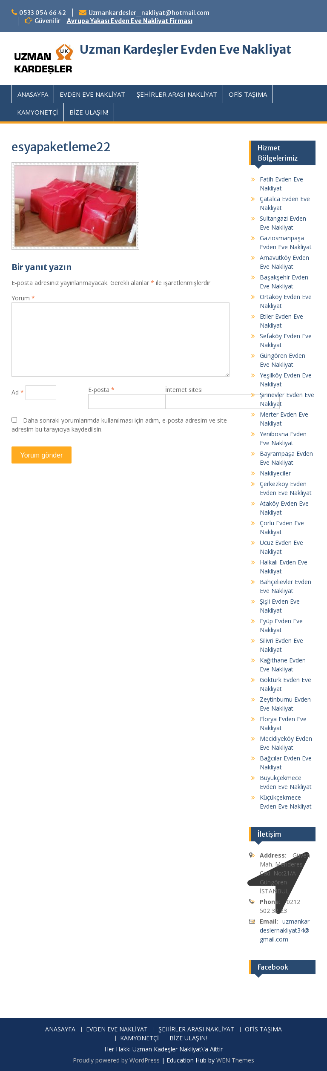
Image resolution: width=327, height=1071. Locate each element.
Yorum (23, 298)
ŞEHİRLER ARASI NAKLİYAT (177, 94)
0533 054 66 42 (42, 13)
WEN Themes (235, 1060)
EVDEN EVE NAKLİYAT (92, 94)
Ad (17, 392)
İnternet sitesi (184, 390)
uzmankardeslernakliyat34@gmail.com (285, 930)
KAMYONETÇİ (37, 112)
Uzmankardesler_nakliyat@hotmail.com (149, 13)
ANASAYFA (32, 94)
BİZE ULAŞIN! (88, 112)
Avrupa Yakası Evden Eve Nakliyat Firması (129, 21)
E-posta (101, 390)
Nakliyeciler (275, 473)
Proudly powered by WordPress (116, 1060)
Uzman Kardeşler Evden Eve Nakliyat (185, 49)
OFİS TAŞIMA (248, 94)
